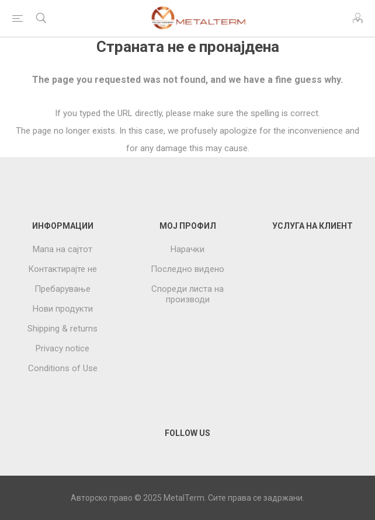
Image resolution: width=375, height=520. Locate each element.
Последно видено (187, 269)
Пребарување (62, 289)
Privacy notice (62, 348)
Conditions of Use (63, 368)
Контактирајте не (62, 269)
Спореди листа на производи (187, 294)
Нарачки (187, 249)
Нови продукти (63, 308)
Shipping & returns (62, 328)
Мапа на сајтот (62, 249)
